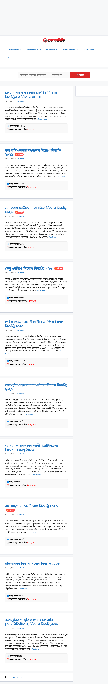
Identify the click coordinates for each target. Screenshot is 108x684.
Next (19, 677)
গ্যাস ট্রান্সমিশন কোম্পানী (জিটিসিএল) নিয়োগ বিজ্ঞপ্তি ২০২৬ (31, 448)
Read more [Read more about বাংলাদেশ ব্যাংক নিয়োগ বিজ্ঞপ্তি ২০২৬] (32, 532)
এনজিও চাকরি (88, 49)
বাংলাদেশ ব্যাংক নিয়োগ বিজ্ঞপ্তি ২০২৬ (31, 507)
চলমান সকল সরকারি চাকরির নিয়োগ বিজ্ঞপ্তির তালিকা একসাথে (31, 95)
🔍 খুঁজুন (80, 75)
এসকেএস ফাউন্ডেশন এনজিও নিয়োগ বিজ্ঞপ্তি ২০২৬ (36, 210)
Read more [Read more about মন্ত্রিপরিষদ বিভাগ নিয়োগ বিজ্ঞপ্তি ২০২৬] (24, 588)
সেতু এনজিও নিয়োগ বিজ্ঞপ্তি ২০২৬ (34, 269)
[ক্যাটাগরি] (60, 75)
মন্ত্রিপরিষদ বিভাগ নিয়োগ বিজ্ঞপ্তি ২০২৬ (32, 564)
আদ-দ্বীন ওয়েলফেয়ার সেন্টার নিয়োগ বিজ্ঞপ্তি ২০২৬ (36, 387)
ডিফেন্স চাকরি (51, 49)
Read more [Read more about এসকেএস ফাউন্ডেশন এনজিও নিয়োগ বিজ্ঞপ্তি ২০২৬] (53, 237)
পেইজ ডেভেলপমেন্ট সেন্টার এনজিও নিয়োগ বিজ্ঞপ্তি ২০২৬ (35, 324)
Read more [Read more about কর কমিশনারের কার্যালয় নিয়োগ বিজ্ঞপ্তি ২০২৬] (60, 176)
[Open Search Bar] (8, 57)
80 (13, 677)
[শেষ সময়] (34, 75)
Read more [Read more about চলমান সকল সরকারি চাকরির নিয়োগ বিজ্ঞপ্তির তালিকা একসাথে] (42, 119)
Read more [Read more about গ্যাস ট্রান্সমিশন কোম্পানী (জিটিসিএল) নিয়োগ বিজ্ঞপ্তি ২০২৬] (37, 474)
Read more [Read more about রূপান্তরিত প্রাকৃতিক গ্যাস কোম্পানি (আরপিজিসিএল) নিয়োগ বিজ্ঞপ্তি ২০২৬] (36, 649)
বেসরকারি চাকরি (71, 50)
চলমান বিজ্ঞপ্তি (16, 50)
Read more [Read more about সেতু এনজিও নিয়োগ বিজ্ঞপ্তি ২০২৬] (41, 290)
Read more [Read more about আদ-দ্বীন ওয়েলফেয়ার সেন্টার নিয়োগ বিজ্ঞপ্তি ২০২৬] (30, 414)
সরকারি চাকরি (35, 50)
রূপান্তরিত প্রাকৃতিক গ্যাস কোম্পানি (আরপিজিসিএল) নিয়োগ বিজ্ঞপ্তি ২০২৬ (32, 622)
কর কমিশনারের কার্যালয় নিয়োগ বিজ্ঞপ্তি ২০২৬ (33, 153)
